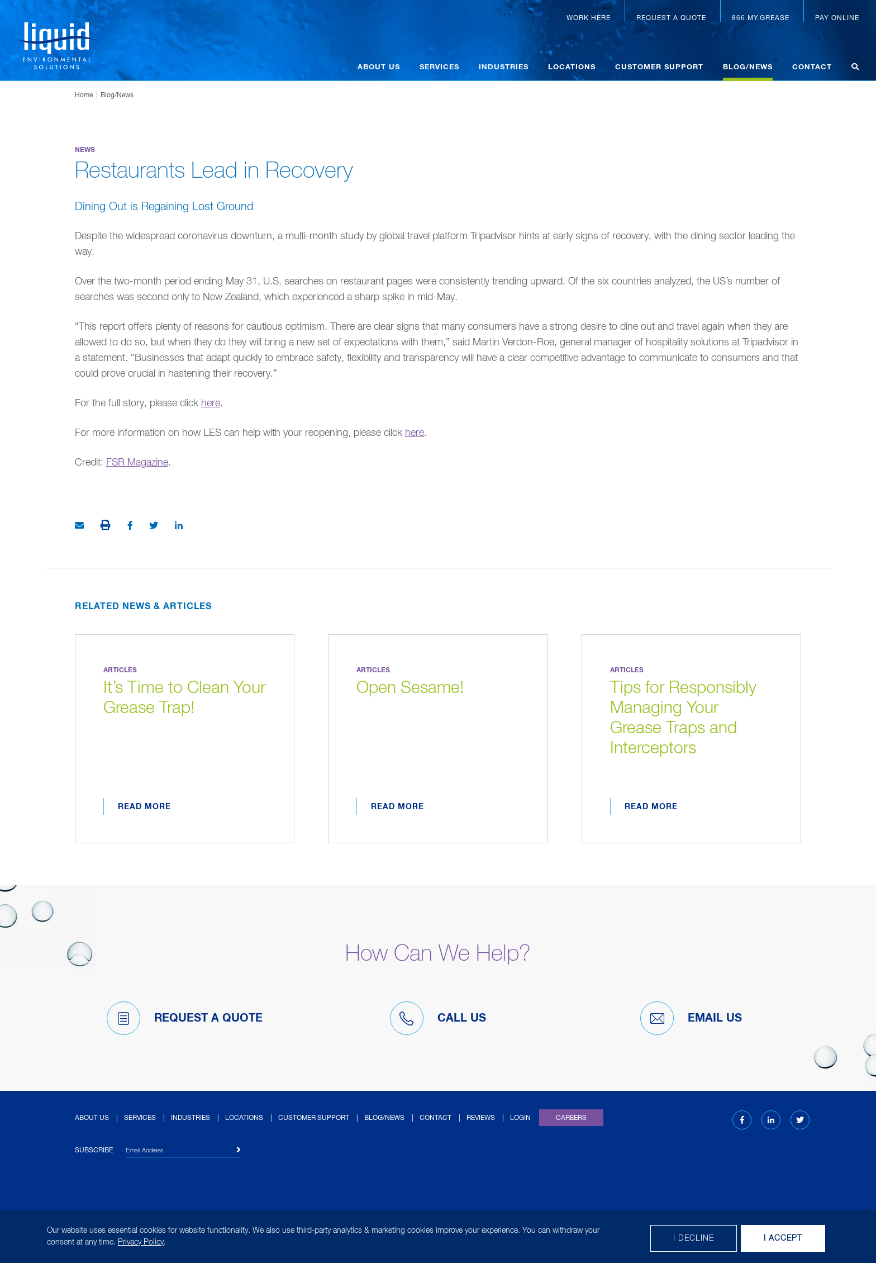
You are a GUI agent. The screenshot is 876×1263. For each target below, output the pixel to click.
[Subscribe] (238, 1150)
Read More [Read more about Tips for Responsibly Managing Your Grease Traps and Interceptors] (651, 807)
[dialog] (438, 1236)
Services (439, 67)
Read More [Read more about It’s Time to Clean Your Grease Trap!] (144, 807)
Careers (571, 1118)
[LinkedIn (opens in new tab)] (771, 1120)
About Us (379, 67)
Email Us (691, 1018)
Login (520, 1118)
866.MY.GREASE (760, 18)
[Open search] (855, 69)
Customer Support (659, 67)
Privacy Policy (141, 1242)
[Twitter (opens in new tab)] (800, 1120)
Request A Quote (185, 1018)
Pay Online (837, 18)
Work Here (588, 18)
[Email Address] (183, 1152)
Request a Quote (671, 18)
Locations (572, 67)
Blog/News (748, 67)
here (210, 403)
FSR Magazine (137, 463)
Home (84, 95)
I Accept (783, 1238)
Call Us (438, 1018)
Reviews (480, 1118)
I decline (693, 1238)
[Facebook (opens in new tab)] (742, 1120)
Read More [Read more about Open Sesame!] (397, 807)
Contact (812, 67)
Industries (504, 67)
